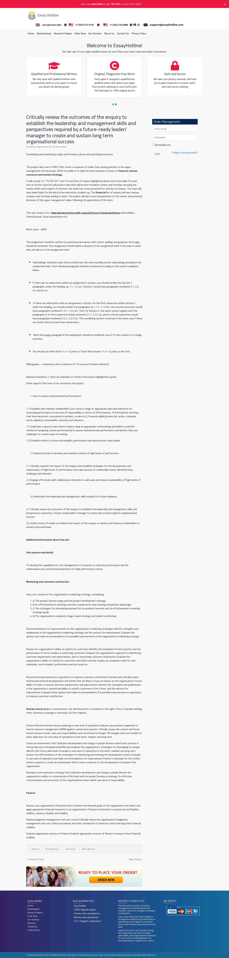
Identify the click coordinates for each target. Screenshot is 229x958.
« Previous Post (35, 859)
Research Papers (63, 33)
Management (89, 849)
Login (157, 153)
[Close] (224, 4)
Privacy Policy (139, 33)
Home (31, 33)
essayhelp (71, 849)
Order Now (80, 33)
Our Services (95, 33)
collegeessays (53, 849)
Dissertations (44, 33)
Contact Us (123, 33)
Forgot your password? (185, 152)
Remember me (161, 145)
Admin (63, 147)
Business (35, 849)
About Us (109, 33)
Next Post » (135, 859)
